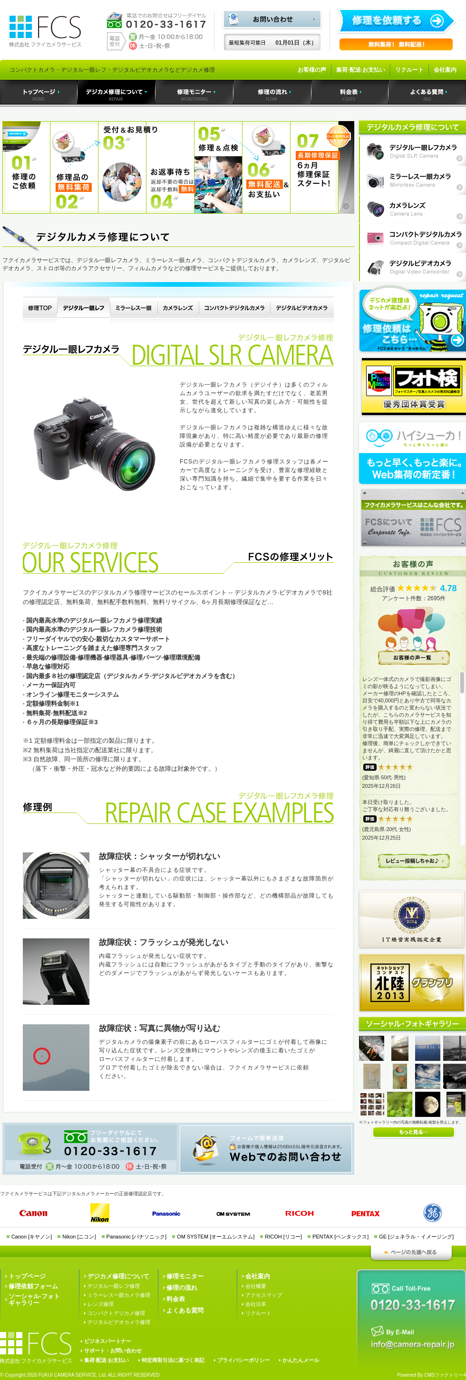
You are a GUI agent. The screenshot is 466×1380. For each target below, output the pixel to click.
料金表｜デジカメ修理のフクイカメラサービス (349, 92)
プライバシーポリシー (243, 1360)
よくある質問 (185, 1310)
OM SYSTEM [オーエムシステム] (215, 1236)
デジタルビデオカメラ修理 (118, 1322)
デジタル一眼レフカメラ (83, 311)
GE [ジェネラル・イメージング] (416, 1236)
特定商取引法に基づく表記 (173, 1360)
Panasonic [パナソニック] (137, 1236)
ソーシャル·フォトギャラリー (34, 1299)
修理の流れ (181, 1287)
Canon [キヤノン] (31, 1236)
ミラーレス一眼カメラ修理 (118, 1295)
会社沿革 (255, 1304)
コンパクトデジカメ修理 (116, 1313)
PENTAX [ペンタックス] (340, 1236)
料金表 (175, 1299)
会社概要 (255, 1286)
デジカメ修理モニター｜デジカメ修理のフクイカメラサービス (194, 92)
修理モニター (185, 1276)
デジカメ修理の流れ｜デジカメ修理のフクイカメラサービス (272, 92)
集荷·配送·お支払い (360, 69)
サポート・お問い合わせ (113, 1350)
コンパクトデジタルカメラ (234, 311)
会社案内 (445, 69)
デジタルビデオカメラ (302, 311)
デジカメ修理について (118, 1276)
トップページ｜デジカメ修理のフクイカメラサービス (39, 92)
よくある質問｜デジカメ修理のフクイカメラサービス (427, 92)
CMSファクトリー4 (445, 1375)
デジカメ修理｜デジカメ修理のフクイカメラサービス (116, 92)
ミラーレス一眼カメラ (133, 311)
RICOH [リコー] (283, 1236)
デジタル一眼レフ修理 (113, 1286)
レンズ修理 (100, 1304)
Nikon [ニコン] (79, 1236)
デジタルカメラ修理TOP (40, 311)
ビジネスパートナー (107, 1341)
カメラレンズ (178, 311)
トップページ (27, 1276)
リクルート (409, 69)
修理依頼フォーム (33, 1286)
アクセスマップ (263, 1295)
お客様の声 (312, 69)
